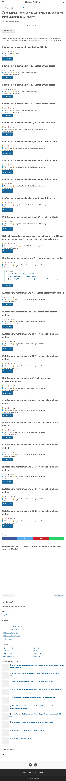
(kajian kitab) (8, 648)
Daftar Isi (5, 624)
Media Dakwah (7, 639)
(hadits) (37, 650)
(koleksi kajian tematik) (10, 653)
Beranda (25, 772)
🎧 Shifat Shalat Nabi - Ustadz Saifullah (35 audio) (22, 276)
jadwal (6, 650)
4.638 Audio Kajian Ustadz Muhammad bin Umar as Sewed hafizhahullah (32, 698)
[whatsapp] (56, 538)
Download (8, 58)
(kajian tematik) (8, 656)
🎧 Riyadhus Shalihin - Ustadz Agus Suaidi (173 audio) (23, 274)
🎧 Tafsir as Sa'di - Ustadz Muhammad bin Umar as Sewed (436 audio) (31, 722)
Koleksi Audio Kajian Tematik (11, 636)
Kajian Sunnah (33, 2)
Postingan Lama (58, 595)
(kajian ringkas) (39, 653)
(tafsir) (37, 648)
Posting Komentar (15, 21)
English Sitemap (8, 615)
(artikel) (37, 656)
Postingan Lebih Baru (8, 595)
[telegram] (30, 765)
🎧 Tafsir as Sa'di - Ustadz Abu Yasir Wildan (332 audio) (26, 730)
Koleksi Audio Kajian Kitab (11, 633)
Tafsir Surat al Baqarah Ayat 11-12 (20, 738)
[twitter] (25, 538)
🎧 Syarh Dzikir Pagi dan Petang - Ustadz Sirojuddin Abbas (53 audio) (31, 681)
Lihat (11, 30)
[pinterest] (41, 538)
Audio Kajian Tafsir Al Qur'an (11, 630)
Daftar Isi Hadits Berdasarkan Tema (13, 627)
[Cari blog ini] (63, 2)
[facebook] (9, 538)
